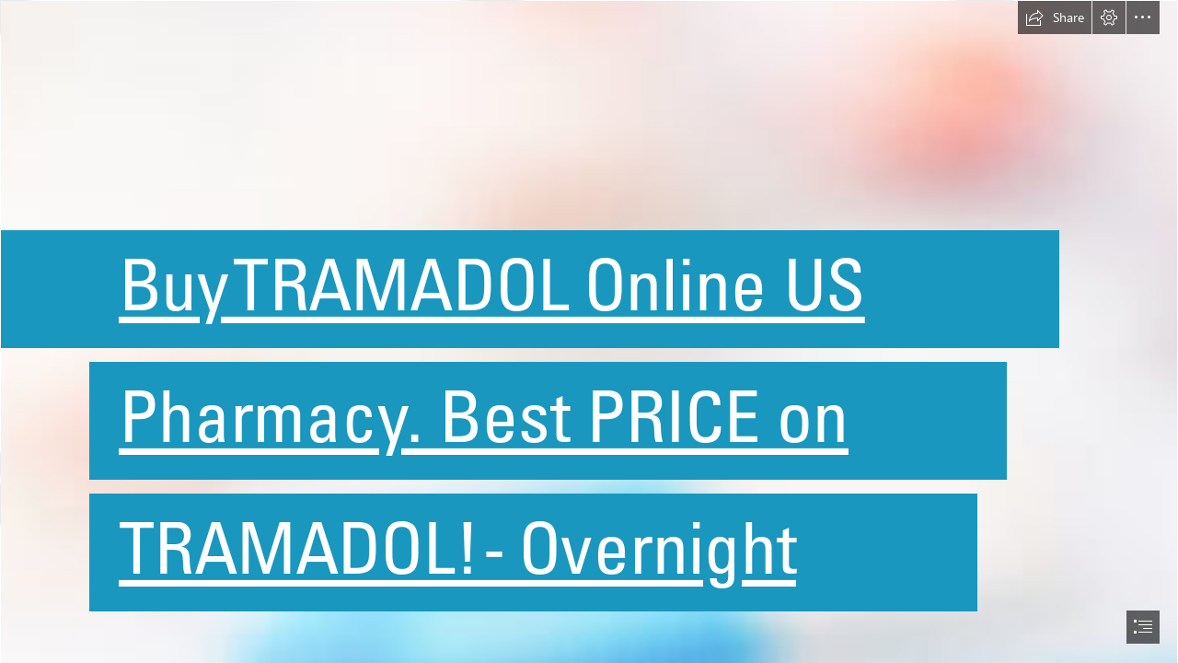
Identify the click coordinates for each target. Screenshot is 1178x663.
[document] (589, 331)
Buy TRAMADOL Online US (492, 284)
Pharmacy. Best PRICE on (484, 416)
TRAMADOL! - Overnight (457, 548)
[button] (1054, 17)
